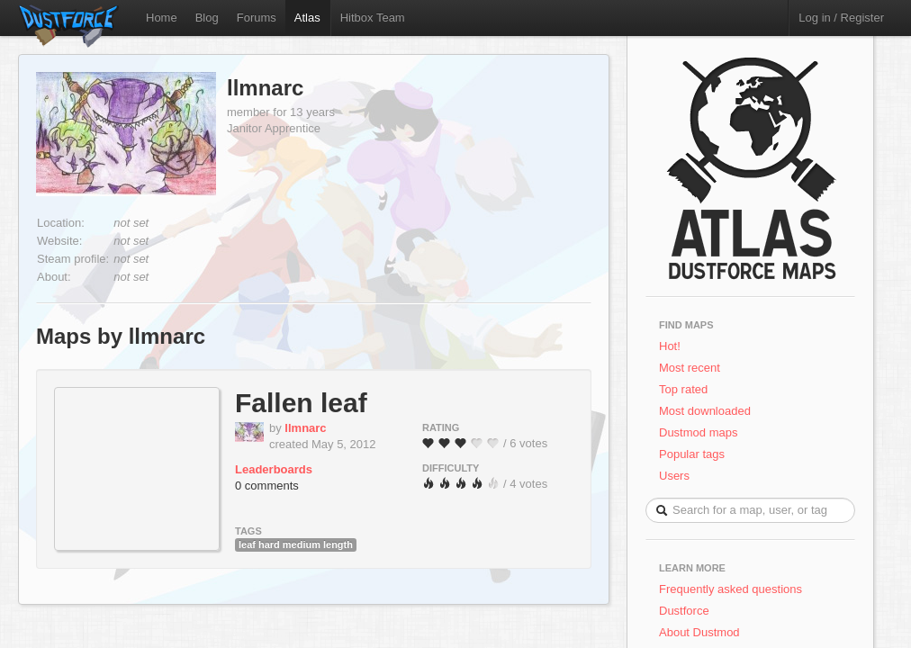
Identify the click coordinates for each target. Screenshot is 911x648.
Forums (256, 17)
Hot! (670, 346)
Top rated (683, 389)
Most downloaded (705, 411)
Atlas (307, 17)
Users (674, 475)
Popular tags (692, 454)
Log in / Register (841, 17)
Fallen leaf (301, 403)
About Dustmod (699, 632)
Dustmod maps (698, 432)
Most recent (689, 367)
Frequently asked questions (730, 589)
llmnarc (265, 88)
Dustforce (684, 610)
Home (161, 17)
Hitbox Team (372, 17)
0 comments (267, 485)
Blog (207, 17)
